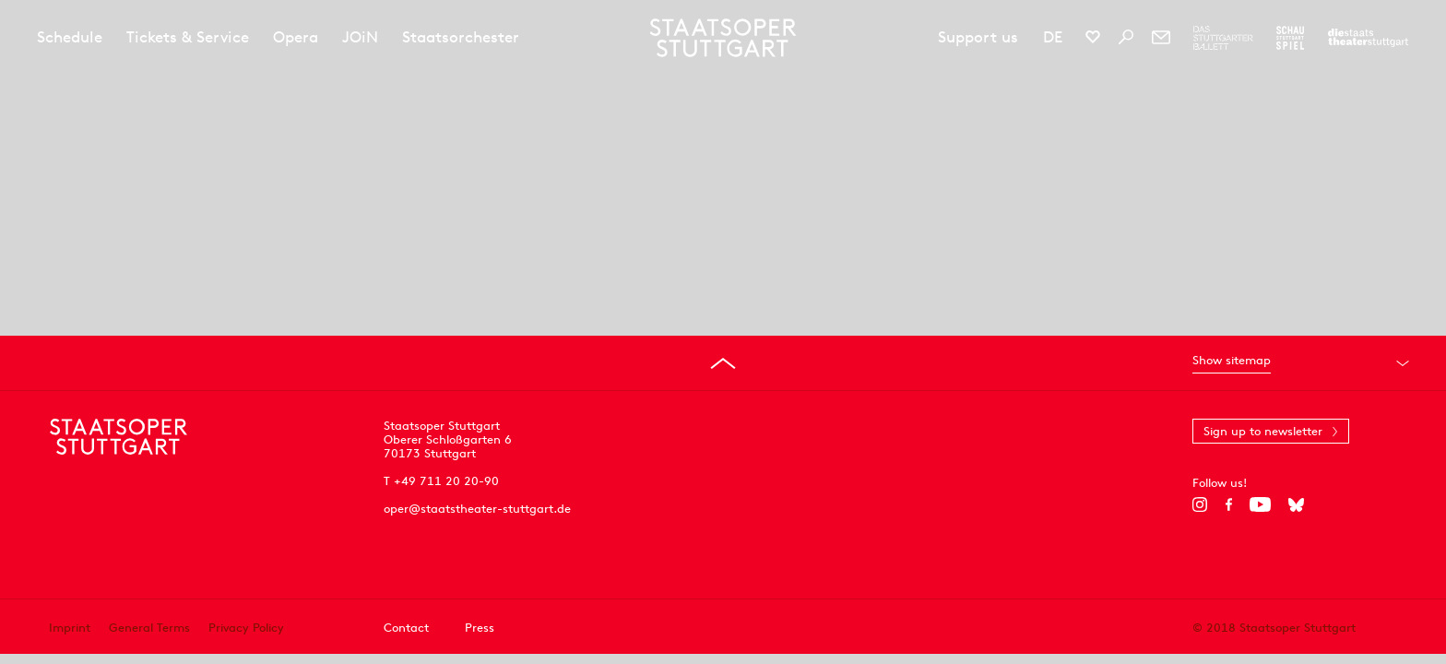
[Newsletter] (1161, 37)
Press (479, 627)
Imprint (69, 627)
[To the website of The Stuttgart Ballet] (1223, 38)
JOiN (360, 37)
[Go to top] (723, 363)
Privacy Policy (246, 627)
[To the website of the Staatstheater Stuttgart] (1368, 38)
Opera (295, 37)
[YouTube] (1260, 504)
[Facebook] (1229, 504)
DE (1052, 37)
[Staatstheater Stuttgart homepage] (723, 37)
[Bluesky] (1296, 504)
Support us (978, 37)
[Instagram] (1200, 504)
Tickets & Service (187, 37)
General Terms (149, 627)
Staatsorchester (460, 37)
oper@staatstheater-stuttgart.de (477, 508)
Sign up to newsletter (1262, 431)
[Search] (1126, 37)
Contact (406, 627)
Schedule (69, 37)
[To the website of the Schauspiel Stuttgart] (1290, 38)
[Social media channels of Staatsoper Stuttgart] (1092, 37)
